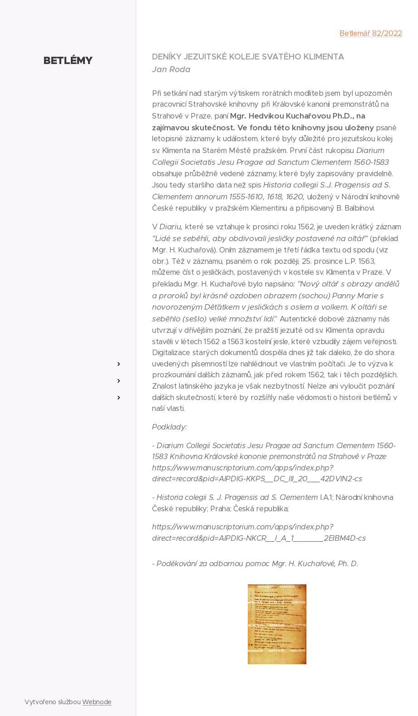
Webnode (97, 702)
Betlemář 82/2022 (370, 33)
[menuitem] (68, 337)
